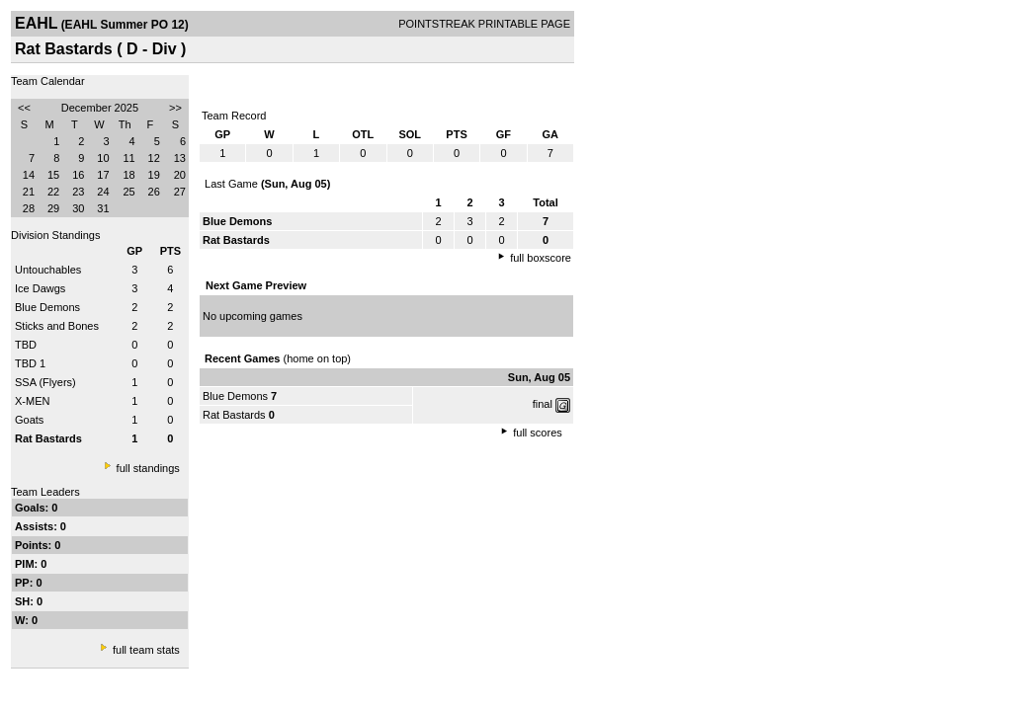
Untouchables (48, 270)
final (542, 404)
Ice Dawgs (40, 288)
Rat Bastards (234, 415)
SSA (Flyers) (45, 382)
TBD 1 (30, 363)
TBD (26, 345)
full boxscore (540, 258)
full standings (148, 468)
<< (24, 108)
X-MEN (32, 401)
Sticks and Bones (57, 326)
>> (175, 108)
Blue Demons (47, 307)
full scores (537, 432)
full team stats (146, 650)
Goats (29, 420)
